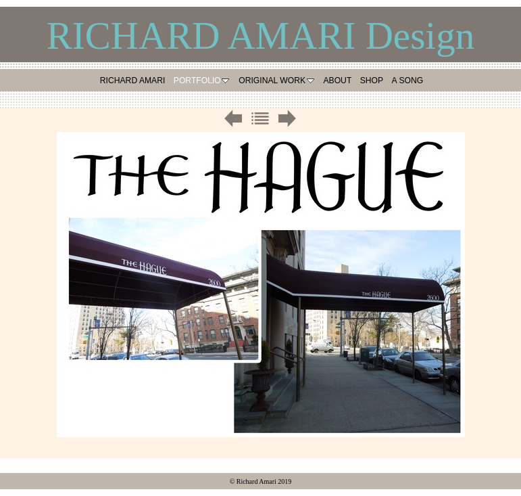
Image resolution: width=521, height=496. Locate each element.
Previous (233, 118)
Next (287, 118)
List (260, 118)
